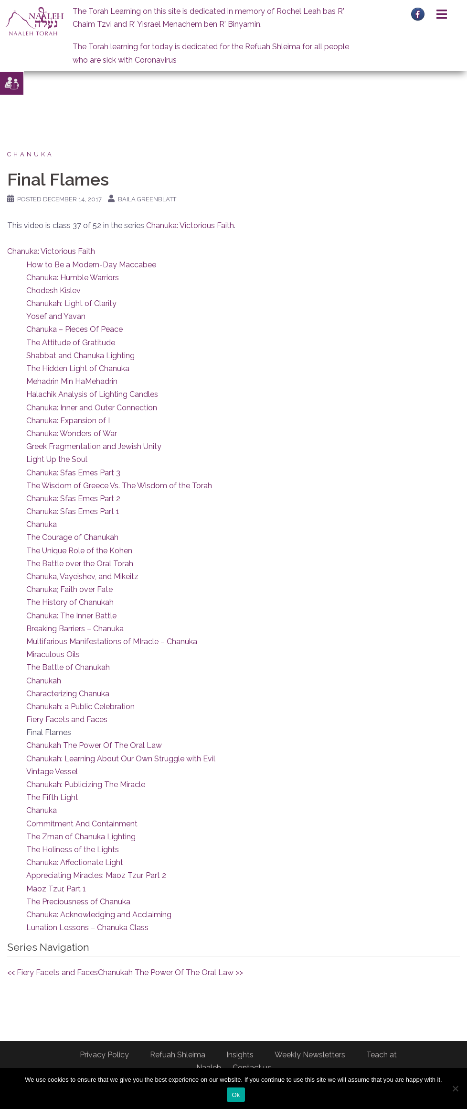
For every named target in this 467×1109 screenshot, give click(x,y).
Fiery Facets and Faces (66, 719)
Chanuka (30, 154)
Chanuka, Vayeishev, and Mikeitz (82, 576)
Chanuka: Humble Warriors (72, 277)
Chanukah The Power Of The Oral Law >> (170, 972)
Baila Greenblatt (147, 199)
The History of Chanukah (70, 602)
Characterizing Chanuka (67, 693)
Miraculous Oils (53, 654)
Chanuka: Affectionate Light (74, 862)
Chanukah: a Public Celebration (80, 706)
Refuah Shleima (177, 1054)
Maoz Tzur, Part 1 (56, 888)
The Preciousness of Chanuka (78, 901)
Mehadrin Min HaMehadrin (71, 381)
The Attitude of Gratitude (70, 342)
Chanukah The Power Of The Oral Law (94, 745)
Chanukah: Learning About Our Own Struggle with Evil (120, 758)
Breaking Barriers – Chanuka (75, 628)
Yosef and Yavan (55, 316)
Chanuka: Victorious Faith (190, 225)
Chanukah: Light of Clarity (71, 303)
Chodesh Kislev (53, 290)
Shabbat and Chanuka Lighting (80, 355)
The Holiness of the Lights (72, 849)
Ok (236, 1094)
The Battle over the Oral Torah (79, 563)
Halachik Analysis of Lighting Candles (92, 394)
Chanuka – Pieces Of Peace (74, 329)
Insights (240, 1054)
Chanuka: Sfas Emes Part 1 (72, 511)
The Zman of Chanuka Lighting (81, 836)
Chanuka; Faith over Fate (69, 589)
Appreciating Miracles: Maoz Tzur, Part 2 (96, 875)
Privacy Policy (104, 1054)
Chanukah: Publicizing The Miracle (85, 784)
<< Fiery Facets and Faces (52, 972)
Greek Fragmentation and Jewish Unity (93, 446)
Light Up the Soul (56, 459)
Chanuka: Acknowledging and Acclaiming (98, 914)
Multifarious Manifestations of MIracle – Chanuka (111, 641)
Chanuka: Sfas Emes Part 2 (73, 498)
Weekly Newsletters (310, 1054)
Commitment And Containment (82, 823)
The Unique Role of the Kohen (79, 550)
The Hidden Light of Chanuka (77, 368)
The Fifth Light (52, 797)
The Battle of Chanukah (68, 667)
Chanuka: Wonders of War (71, 433)
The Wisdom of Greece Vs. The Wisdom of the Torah (119, 485)
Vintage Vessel (52, 771)
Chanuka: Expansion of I (68, 420)
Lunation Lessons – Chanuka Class (87, 927)
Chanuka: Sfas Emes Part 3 (73, 472)
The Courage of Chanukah (72, 537)
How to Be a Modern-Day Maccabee (91, 264)
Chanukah (43, 680)
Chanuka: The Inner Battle (71, 615)
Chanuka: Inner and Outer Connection (91, 407)
